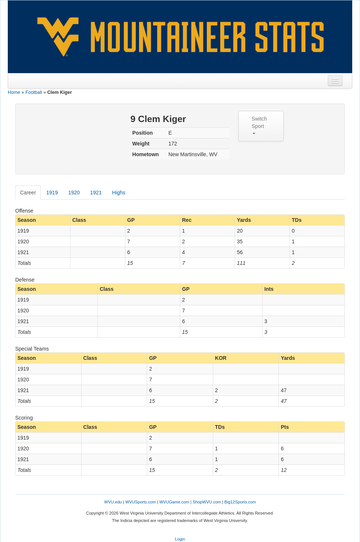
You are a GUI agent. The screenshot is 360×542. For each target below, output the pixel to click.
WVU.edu (113, 502)
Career (28, 193)
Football (34, 92)
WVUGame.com (174, 502)
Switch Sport (259, 125)
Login (180, 539)
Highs (118, 193)
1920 (74, 193)
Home (14, 92)
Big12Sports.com (240, 502)
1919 (52, 193)
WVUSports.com (140, 502)
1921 (96, 193)
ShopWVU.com (206, 502)
